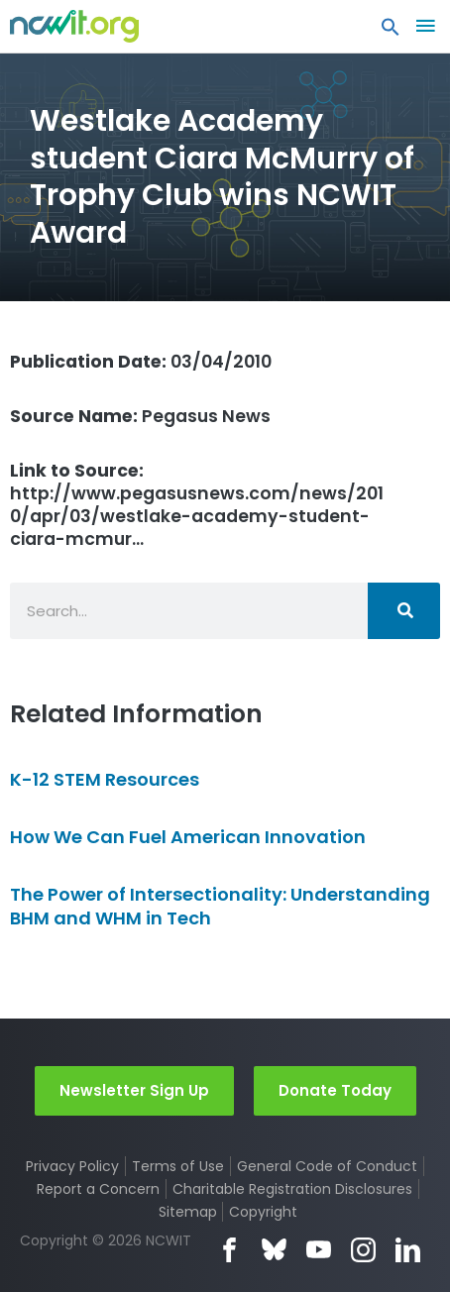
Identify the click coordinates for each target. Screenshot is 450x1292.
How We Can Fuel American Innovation (188, 836)
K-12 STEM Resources (104, 779)
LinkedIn (407, 1250)
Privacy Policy (72, 1166)
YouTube (318, 1250)
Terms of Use (178, 1166)
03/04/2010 (141, 362)
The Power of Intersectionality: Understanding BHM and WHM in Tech (220, 905)
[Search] (404, 611)
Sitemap (188, 1212)
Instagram (363, 1250)
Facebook (229, 1250)
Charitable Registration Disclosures (292, 1189)
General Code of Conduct (327, 1166)
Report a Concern (98, 1189)
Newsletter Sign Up (134, 1090)
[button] (390, 32)
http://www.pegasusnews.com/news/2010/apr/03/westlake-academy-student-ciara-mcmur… (197, 505)
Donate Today (335, 1090)
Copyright (263, 1212)
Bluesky (274, 1250)
